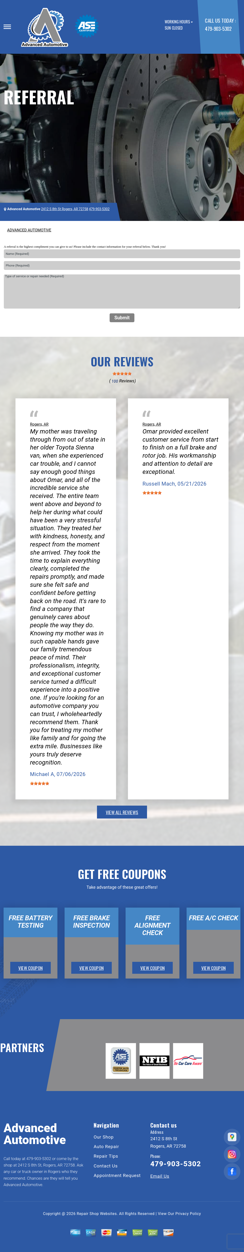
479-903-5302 (218, 28)
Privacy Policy (188, 1213)
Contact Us (106, 1166)
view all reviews (122, 812)
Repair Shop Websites (97, 1213)
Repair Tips (106, 1156)
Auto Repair (106, 1146)
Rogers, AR (39, 424)
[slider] (122, 373)
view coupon (30, 967)
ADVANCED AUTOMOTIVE (29, 230)
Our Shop (104, 1137)
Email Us (159, 1176)
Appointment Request (117, 1175)
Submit (122, 318)
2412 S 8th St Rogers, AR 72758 (64, 209)
